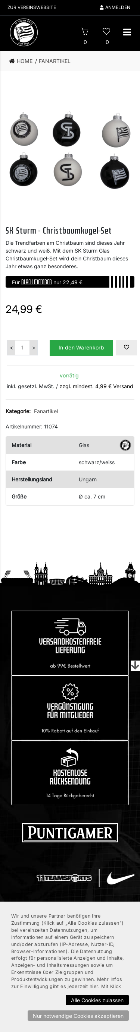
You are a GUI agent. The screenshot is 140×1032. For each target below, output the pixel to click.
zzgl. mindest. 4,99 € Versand (96, 386)
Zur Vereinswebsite (32, 7)
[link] (23, 61)
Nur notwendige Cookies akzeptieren (78, 1016)
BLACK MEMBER (36, 282)
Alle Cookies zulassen (97, 1000)
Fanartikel (46, 411)
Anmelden (115, 7)
